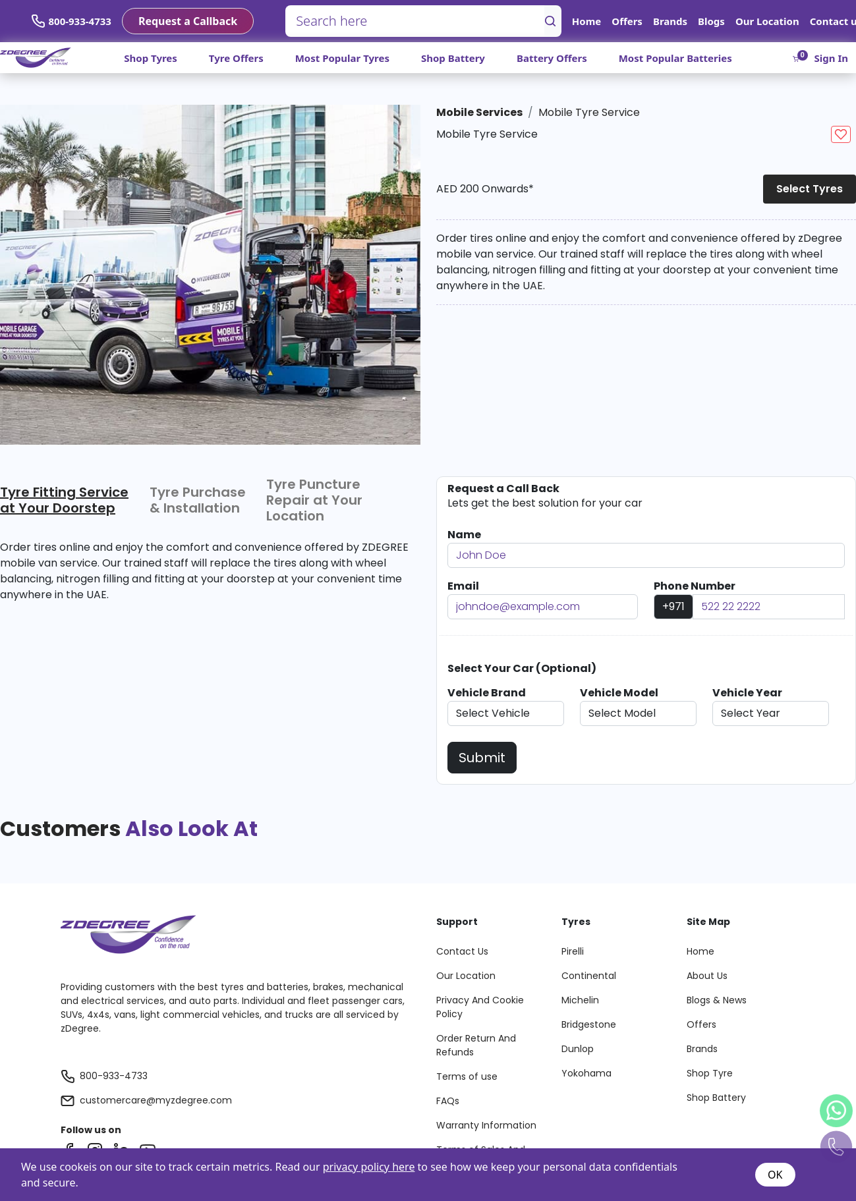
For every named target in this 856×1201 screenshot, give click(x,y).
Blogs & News (717, 1000)
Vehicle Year (747, 692)
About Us (707, 975)
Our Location (767, 21)
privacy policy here (369, 1166)
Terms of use (467, 1076)
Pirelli (572, 951)
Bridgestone (588, 1024)
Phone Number (694, 586)
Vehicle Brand (486, 692)
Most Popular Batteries (675, 58)
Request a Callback (187, 21)
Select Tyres (809, 188)
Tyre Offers (236, 58)
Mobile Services (479, 112)
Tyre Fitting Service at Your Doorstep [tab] (64, 500)
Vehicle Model (619, 692)
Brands (670, 21)
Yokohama (586, 1073)
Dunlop (577, 1048)
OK (775, 1174)
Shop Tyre (710, 1073)
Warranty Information (486, 1125)
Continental (588, 975)
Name (464, 534)
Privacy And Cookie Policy (480, 1006)
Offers (627, 21)
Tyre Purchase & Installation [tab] (198, 500)
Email (463, 586)
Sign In (831, 58)
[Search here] (415, 21)
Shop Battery (453, 58)
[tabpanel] (205, 587)
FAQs (447, 1100)
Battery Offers (552, 58)
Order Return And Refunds (476, 1045)
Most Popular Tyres (342, 58)
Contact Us (462, 951)
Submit (482, 757)
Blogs (711, 21)
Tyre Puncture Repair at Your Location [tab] (314, 500)
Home (586, 21)
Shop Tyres (150, 58)
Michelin (580, 1000)
